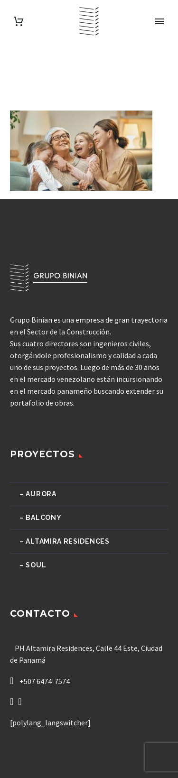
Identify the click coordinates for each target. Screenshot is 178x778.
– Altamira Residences (64, 541)
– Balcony (40, 517)
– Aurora (37, 494)
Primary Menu (159, 21)
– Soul (32, 565)
